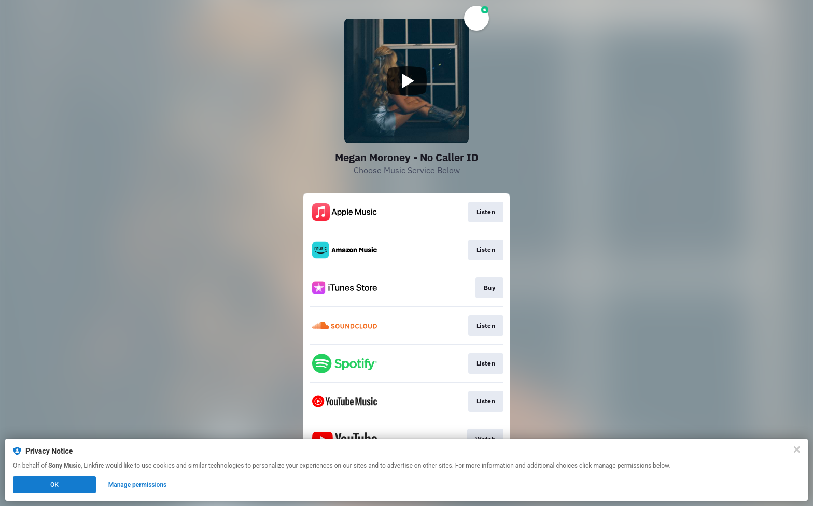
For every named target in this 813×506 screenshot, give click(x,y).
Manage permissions (137, 484)
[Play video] (406, 80)
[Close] (797, 449)
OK (54, 484)
